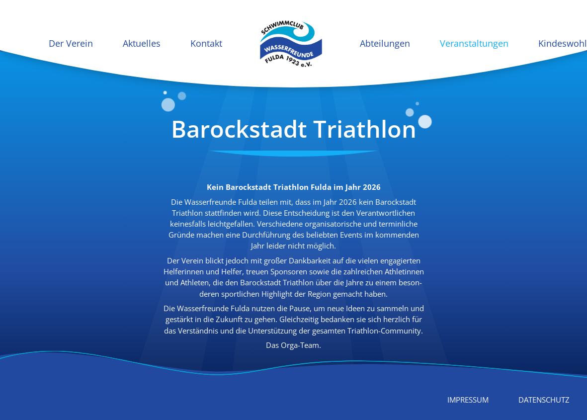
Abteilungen (385, 43)
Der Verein (71, 43)
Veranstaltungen (474, 43)
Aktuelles (142, 43)
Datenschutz (544, 400)
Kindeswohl (562, 43)
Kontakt (206, 43)
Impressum (468, 400)
